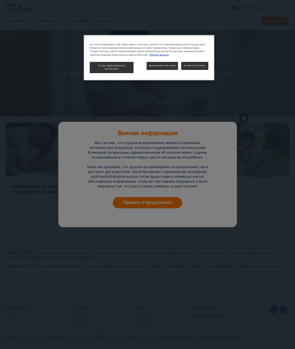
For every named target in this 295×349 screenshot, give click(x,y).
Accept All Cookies (195, 66)
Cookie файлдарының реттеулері (111, 67)
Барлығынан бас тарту (162, 66)
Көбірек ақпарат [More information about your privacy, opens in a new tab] (159, 55)
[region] (149, 57)
